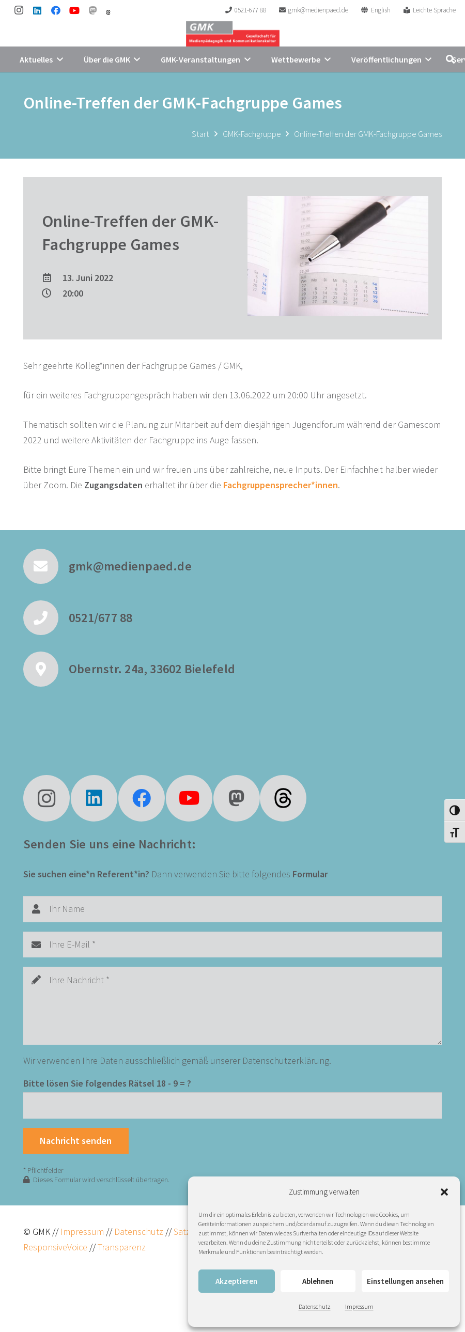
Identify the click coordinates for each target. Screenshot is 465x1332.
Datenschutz (315, 1306)
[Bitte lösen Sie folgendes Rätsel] (232, 1105)
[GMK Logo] (232, 34)
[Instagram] (18, 10)
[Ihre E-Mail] (232, 944)
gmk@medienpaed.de (130, 566)
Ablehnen (317, 1281)
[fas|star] (283, 798)
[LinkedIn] (37, 10)
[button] (444, 1192)
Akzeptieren (236, 1281)
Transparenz (122, 1247)
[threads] (108, 12)
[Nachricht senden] (76, 1141)
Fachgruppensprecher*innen (280, 485)
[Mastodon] (93, 10)
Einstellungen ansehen (405, 1281)
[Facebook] (56, 10)
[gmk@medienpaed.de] (46, 566)
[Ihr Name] (232, 909)
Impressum (359, 1306)
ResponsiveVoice (55, 1247)
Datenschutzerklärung (285, 1060)
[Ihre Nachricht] (232, 1006)
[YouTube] (74, 10)
